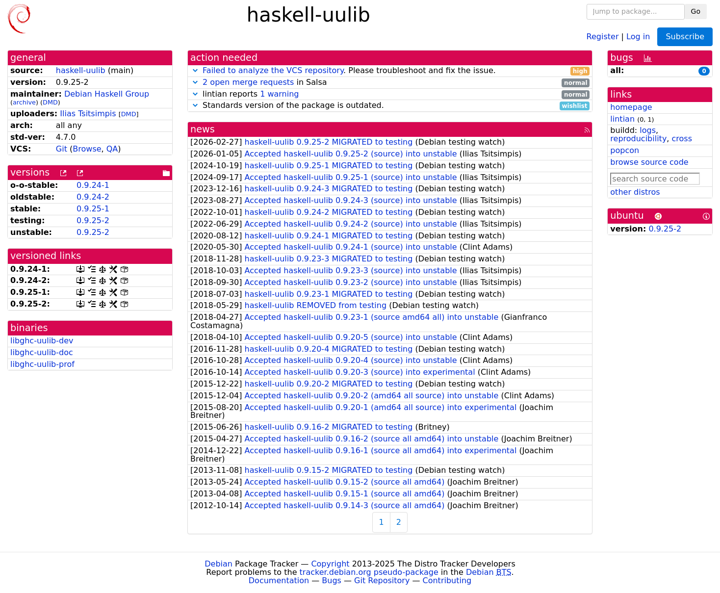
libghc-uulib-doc (41, 352)
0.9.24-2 (93, 197)
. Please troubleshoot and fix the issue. (390, 71)
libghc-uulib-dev (41, 340)
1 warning (279, 94)
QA (112, 149)
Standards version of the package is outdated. (390, 106)
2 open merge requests (248, 82)
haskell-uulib (80, 70)
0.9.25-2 (93, 220)
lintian (622, 119)
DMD (50, 102)
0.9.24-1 (93, 185)
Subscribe (685, 36)
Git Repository (382, 580)
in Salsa (390, 82)
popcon (624, 150)
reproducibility (638, 138)
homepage (631, 107)
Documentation (279, 580)
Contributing (447, 580)
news (202, 129)
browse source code (649, 162)
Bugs (331, 580)
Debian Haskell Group (106, 94)
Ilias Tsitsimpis (88, 113)
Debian (218, 563)
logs (648, 130)
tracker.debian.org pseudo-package (369, 572)
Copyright (330, 563)
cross (682, 138)
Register (603, 36)
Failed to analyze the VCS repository (273, 70)
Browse (87, 149)
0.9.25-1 (93, 208)
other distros (635, 192)
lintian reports (390, 94)
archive (24, 102)
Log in (638, 36)
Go (695, 11)
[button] (195, 70)
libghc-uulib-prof (42, 364)
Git (61, 149)
